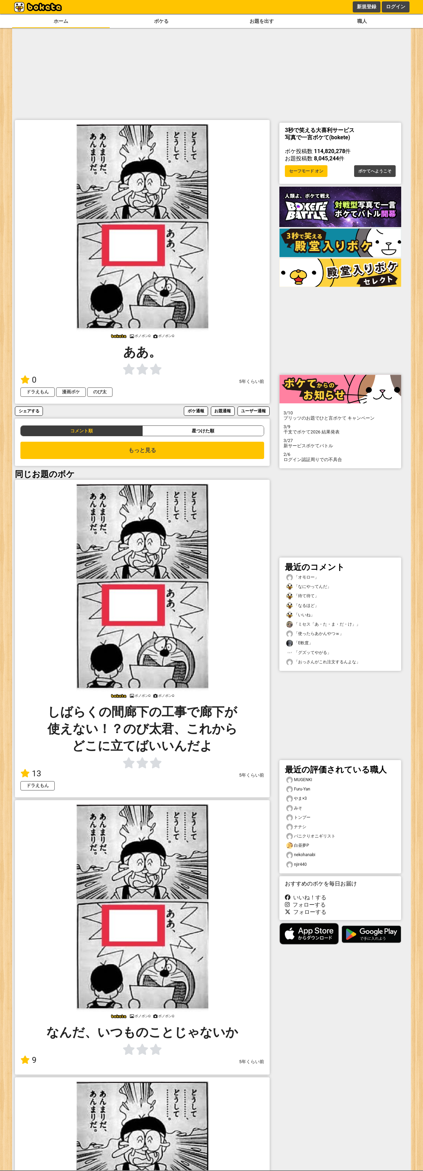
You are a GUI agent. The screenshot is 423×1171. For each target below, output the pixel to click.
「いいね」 (300, 615)
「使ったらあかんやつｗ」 (315, 633)
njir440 (296, 864)
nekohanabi (300, 855)
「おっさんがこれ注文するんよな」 (323, 662)
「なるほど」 (302, 605)
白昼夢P (297, 845)
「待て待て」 (302, 596)
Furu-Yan (298, 789)
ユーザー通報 (253, 411)
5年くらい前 (251, 381)
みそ (294, 808)
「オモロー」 (302, 577)
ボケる (161, 21)
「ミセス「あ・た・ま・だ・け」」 (323, 624)
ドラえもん (37, 391)
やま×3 (296, 798)
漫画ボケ (71, 391)
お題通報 (222, 411)
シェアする (29, 411)
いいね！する (305, 897)
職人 (362, 21)
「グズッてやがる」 (308, 652)
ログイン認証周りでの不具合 (340, 457)
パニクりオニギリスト (310, 836)
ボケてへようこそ (375, 171)
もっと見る (142, 450)
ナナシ (296, 827)
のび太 (100, 391)
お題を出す (262, 21)
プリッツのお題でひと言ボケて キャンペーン (340, 415)
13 (30, 773)
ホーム (61, 21)
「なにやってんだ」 (308, 586)
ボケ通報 (196, 411)
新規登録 (366, 6)
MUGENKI (299, 780)
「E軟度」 (299, 643)
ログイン (395, 6)
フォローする (305, 904)
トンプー (298, 817)
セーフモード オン (306, 171)
